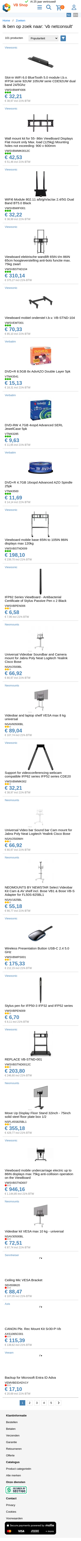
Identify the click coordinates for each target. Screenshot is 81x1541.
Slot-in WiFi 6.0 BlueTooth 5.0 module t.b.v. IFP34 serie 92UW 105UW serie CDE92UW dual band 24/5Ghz (40, 81)
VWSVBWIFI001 (15, 208)
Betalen (11, 1428)
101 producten (14, 38)
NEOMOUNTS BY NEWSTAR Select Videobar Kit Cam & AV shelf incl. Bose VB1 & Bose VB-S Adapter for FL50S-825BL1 (40, 890)
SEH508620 (12, 1285)
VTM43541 (12, 376)
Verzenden (12, 1435)
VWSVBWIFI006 (15, 89)
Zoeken (20, 20)
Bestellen (11, 1422)
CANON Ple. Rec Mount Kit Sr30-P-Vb (33, 1329)
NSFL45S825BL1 (16, 1121)
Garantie (11, 1442)
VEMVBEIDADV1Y (17, 1382)
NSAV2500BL (13, 666)
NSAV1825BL (13, 899)
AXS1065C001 (14, 1334)
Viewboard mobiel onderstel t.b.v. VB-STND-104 (40, 317)
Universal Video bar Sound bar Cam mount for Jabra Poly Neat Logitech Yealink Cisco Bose (38, 831)
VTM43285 (12, 433)
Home (6, 20)
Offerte (10, 1455)
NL (69, 15)
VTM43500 (12, 491)
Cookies (11, 1511)
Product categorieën (18, 1468)
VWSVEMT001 (14, 322)
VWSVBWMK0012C (17, 150)
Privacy (10, 1505)
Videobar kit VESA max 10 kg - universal (34, 1231)
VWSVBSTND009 (16, 548)
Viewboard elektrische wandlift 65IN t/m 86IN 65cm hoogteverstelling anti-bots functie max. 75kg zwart (38, 260)
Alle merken (13, 1475)
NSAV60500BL (14, 724)
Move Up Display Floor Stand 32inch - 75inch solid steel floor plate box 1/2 (38, 1114)
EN (76, 15)
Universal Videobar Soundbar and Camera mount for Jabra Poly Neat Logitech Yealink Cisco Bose (36, 658)
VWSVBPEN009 (15, 1010)
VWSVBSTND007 (16, 1182)
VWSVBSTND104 (16, 269)
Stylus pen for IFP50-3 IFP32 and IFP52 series (39, 1005)
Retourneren (14, 1448)
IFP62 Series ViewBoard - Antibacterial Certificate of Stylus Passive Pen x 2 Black (36, 598)
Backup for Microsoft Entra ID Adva (30, 1377)
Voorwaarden (14, 1518)
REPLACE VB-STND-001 (23, 1059)
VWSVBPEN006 (15, 605)
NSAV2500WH (14, 838)
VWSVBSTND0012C (18, 1064)
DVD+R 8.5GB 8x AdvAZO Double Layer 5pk (37, 371)
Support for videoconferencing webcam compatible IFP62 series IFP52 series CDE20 (38, 774)
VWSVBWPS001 (15, 957)
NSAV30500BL (14, 1236)
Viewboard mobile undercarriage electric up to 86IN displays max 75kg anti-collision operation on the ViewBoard (39, 1173)
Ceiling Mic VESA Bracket (23, 1280)
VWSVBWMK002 (15, 781)
